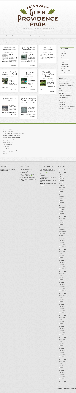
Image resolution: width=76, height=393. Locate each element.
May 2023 (61, 176)
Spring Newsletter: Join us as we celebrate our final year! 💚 (47, 171)
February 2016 (62, 284)
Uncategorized (64, 72)
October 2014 (62, 314)
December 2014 (62, 310)
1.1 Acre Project (66, 61)
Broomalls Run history (64, 83)
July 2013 (61, 341)
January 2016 (62, 286)
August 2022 (62, 187)
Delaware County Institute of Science (11, 135)
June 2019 (61, 222)
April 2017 (61, 259)
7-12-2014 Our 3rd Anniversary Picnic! (28, 48)
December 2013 (62, 332)
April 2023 (61, 178)
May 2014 (61, 323)
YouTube (61, 110)
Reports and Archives (66, 70)
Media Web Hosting (61, 388)
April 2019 (61, 226)
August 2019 (62, 218)
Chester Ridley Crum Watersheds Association (13, 133)
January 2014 (62, 330)
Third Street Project (36, 36)
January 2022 (62, 194)
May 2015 (61, 301)
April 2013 (61, 347)
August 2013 (62, 339)
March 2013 (61, 348)
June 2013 (61, 343)
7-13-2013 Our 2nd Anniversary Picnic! (9, 73)
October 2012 (62, 358)
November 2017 (62, 246)
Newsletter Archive (65, 66)
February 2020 (62, 215)
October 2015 (62, 292)
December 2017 (62, 244)
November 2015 (62, 290)
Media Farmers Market (64, 99)
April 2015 (61, 303)
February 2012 (62, 372)
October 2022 (62, 183)
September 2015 (62, 293)
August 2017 (62, 251)
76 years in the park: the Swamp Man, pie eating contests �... (28, 100)
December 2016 (62, 266)
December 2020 (62, 205)
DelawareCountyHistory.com (65, 95)
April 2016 (61, 281)
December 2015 (62, 288)
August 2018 (62, 233)
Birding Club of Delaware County (66, 81)
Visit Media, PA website (64, 108)
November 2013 (62, 334)
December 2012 (62, 354)
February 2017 (62, 262)
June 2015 (61, 299)
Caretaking (63, 51)
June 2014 (61, 321)
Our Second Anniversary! (48, 48)
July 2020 (61, 211)
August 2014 (62, 317)
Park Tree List (62, 104)
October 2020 (62, 209)
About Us (47, 36)
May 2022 (61, 191)
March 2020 (61, 213)
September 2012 (62, 359)
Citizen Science (66, 62)
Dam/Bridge (63, 53)
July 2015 (61, 297)
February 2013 (62, 350)
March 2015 (61, 304)
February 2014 (62, 328)
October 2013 (62, 336)
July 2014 (61, 319)
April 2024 (61, 171)
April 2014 (61, 325)
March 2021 (61, 202)
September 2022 (62, 185)
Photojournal (65, 64)
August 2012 (62, 361)
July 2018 (61, 235)
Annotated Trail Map (63, 80)
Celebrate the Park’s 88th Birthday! (28, 177)
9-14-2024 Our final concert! (26, 169)
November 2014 (62, 312)
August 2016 (62, 273)
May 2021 (61, 200)
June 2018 (61, 237)
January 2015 (62, 308)
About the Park (11, 36)
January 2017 (62, 264)
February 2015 (62, 306)
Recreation (63, 68)
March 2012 (61, 370)
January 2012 (62, 374)
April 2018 (61, 238)
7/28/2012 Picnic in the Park (9, 99)
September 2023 (62, 172)
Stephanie (12, 52)
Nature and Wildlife (65, 59)
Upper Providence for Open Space (67, 106)
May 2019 (61, 224)
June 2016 (61, 277)
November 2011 (62, 378)
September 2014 (62, 315)
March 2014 (61, 326)
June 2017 (61, 255)
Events (62, 55)
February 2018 (62, 240)
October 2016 (62, 270)
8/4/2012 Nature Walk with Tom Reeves (48, 74)
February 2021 (62, 204)
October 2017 (62, 248)
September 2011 (62, 381)
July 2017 (61, 253)
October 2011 (62, 380)
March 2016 (61, 282)
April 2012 (61, 369)
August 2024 (62, 169)
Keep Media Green (63, 97)
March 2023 (61, 180)
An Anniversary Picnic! (29, 73)
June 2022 (61, 189)
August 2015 (62, 295)
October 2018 (62, 229)
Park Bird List (62, 102)
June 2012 (61, 365)
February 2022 (62, 193)
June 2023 (61, 174)
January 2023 (62, 182)
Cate (41, 177)
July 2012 (61, 363)
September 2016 (62, 271)
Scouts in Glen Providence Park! (9, 48)
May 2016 (61, 279)
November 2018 (62, 227)
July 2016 (61, 275)
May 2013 (61, 345)
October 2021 (62, 196)
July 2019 (61, 220)
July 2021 (61, 198)
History (19, 36)
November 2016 (62, 268)
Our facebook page (63, 100)
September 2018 (62, 231)
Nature (26, 36)
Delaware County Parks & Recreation (11, 137)
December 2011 (62, 376)
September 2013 (62, 337)
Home (3, 36)
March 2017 (61, 260)
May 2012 (61, 367)
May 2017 (61, 257)
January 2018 (62, 242)
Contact (54, 36)
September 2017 (62, 249)
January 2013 (62, 352)
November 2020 (62, 207)
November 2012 (62, 356)
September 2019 (62, 216)
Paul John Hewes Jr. (44, 169)
